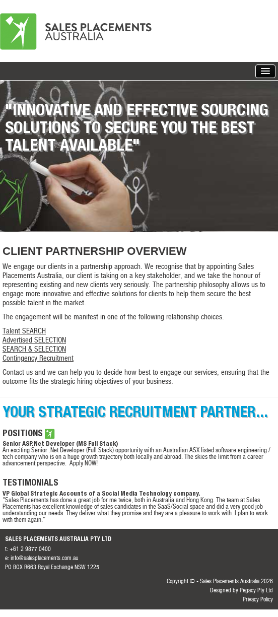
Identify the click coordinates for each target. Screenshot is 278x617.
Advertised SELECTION (34, 341)
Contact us (18, 373)
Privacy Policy (258, 600)
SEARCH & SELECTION (34, 350)
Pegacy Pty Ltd (256, 591)
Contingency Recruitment (38, 359)
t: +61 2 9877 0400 (28, 549)
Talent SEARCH (24, 331)
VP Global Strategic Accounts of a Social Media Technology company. (101, 494)
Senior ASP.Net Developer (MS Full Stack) (60, 444)
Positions (23, 434)
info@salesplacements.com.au (45, 559)
